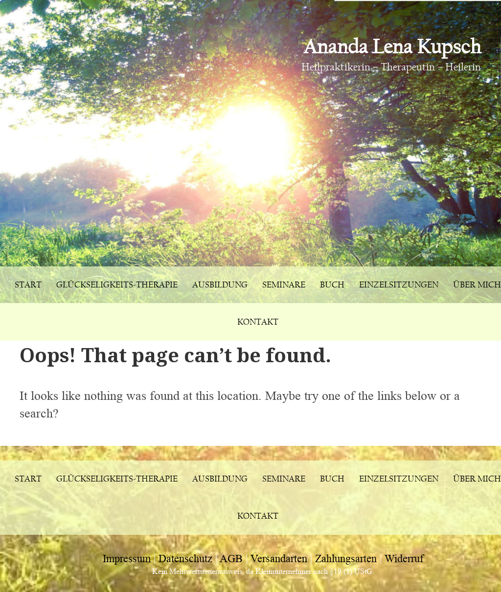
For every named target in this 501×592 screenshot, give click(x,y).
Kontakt (257, 322)
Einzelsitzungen (398, 285)
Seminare (283, 285)
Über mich (477, 285)
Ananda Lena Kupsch (392, 47)
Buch (332, 285)
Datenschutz (185, 558)
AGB (231, 558)
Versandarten (278, 558)
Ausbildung (220, 285)
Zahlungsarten (346, 558)
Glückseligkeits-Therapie (117, 285)
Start (28, 285)
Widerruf (404, 558)
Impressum (127, 558)
